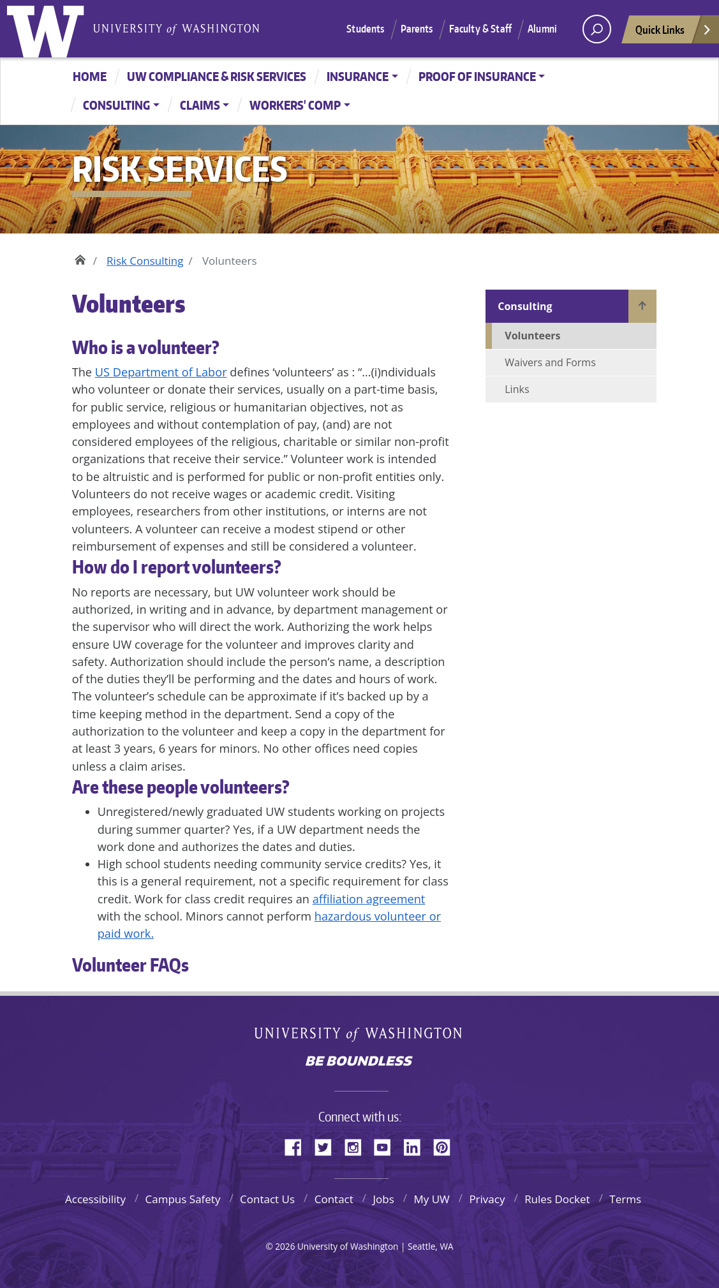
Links (517, 389)
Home (90, 76)
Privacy (487, 1199)
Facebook (298, 1145)
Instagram (357, 1145)
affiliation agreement (369, 899)
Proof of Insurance (477, 76)
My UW (431, 1199)
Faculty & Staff (480, 28)
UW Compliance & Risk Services (216, 76)
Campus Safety (183, 1199)
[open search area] (596, 29)
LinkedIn (416, 1145)
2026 (285, 1246)
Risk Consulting (145, 260)
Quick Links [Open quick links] (673, 32)
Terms (625, 1199)
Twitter (328, 1145)
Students (365, 28)
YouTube (387, 1145)
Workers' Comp (295, 105)
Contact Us (267, 1199)
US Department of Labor (161, 372)
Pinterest (446, 1145)
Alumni (542, 28)
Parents (417, 28)
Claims (200, 105)
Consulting (116, 105)
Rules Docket (557, 1199)
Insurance (358, 76)
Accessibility (95, 1199)
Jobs (383, 1199)
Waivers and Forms (550, 362)
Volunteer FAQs (130, 964)
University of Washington (48, 28)
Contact (334, 1199)
